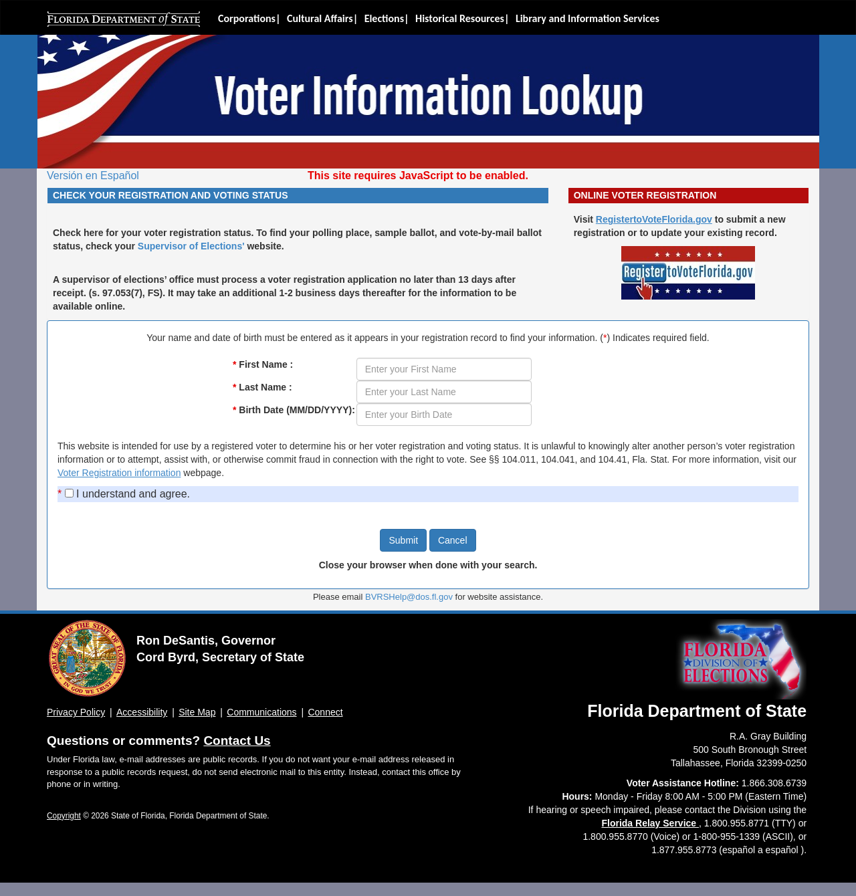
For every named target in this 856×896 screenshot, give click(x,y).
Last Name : (262, 387)
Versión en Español (93, 175)
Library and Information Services (587, 18)
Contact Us (236, 741)
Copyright (64, 815)
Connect (325, 712)
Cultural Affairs (320, 18)
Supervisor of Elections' (191, 246)
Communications (261, 712)
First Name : (263, 364)
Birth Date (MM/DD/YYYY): (294, 410)
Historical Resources (459, 18)
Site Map (197, 712)
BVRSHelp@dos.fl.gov (409, 597)
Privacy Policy (76, 712)
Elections (384, 18)
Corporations (247, 18)
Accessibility (141, 712)
